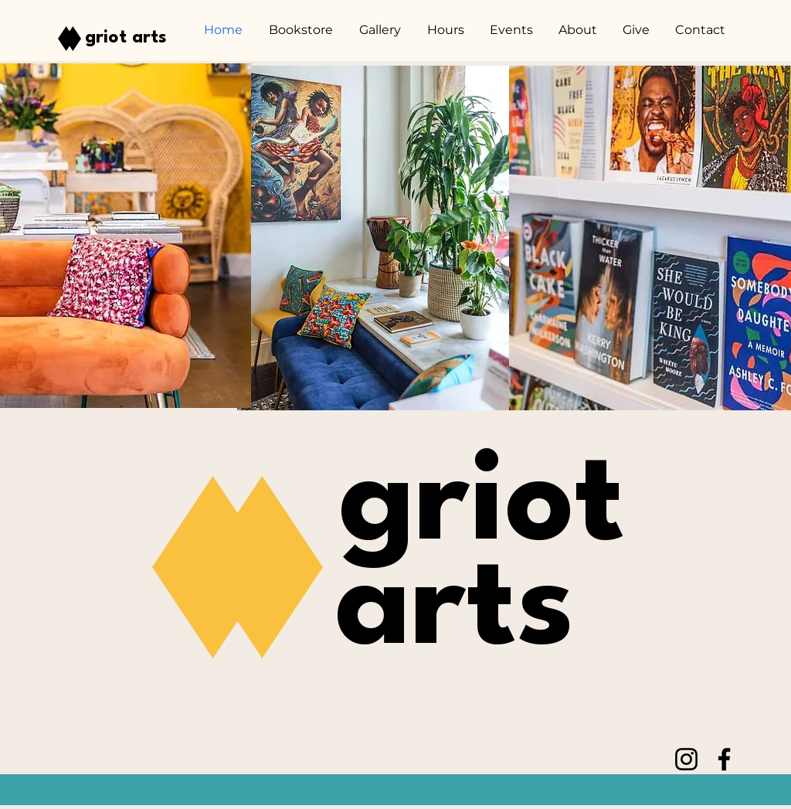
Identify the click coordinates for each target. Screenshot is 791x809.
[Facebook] (724, 759)
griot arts (126, 38)
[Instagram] (686, 759)
